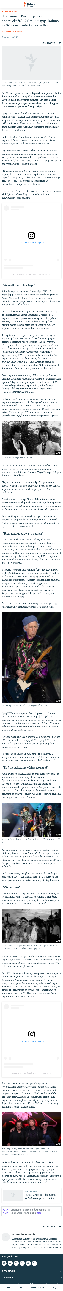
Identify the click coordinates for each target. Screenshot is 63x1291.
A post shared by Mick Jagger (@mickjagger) (31, 274)
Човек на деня (9, 11)
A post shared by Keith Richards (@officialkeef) (31, 1073)
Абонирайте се (37, 1288)
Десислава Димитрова (12, 32)
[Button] (48, 42)
